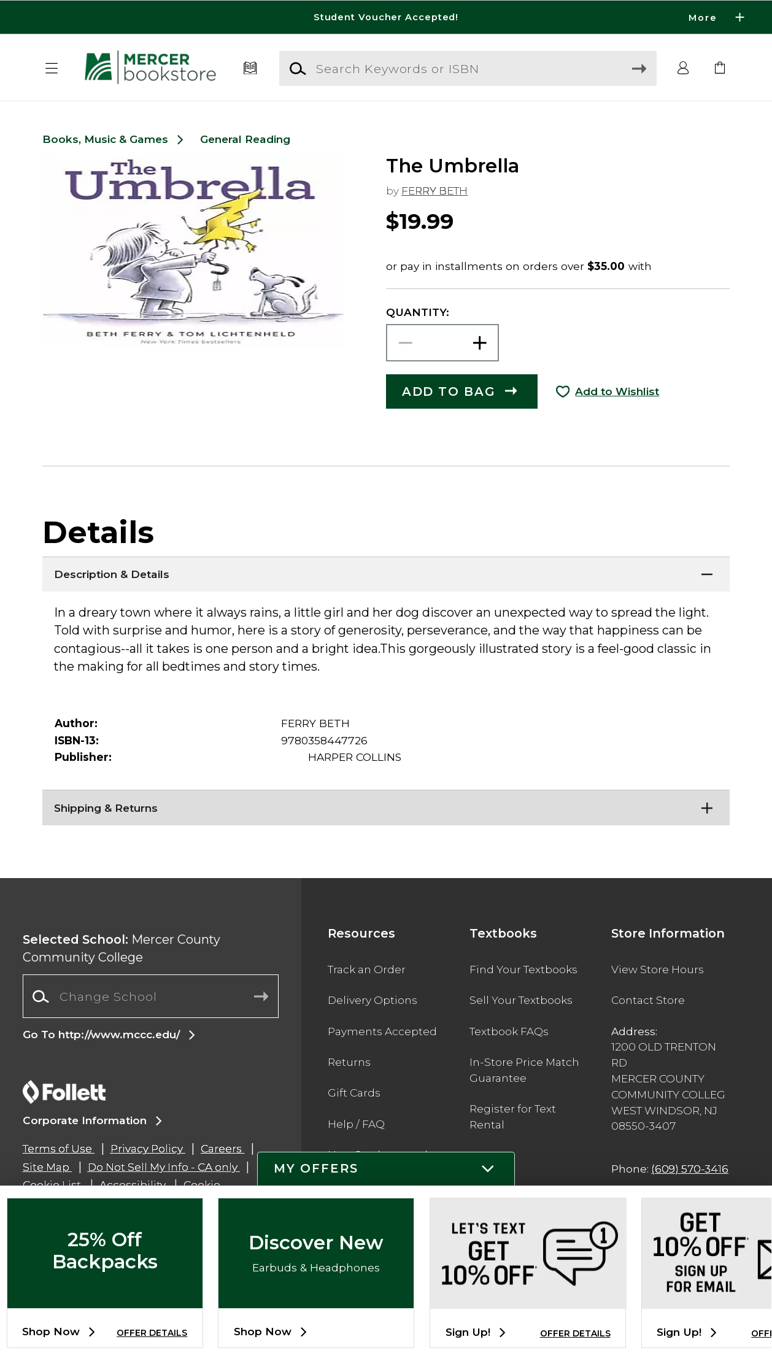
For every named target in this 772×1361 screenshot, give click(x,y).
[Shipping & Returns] (386, 805)
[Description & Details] (386, 572)
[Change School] (151, 996)
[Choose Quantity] (442, 343)
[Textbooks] (250, 69)
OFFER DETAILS (152, 1333)
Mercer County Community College (121, 948)
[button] (51, 69)
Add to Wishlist (617, 391)
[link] (720, 69)
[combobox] (151, 996)
